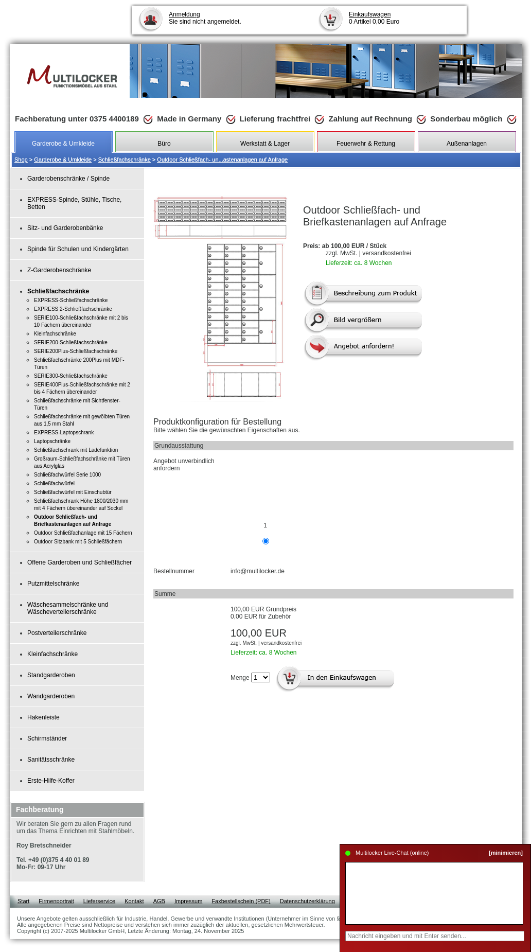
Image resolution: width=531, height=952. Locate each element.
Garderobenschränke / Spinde (68, 178)
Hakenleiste (43, 717)
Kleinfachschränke (52, 654)
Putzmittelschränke (53, 583)
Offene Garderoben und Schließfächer (79, 562)
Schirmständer (47, 738)
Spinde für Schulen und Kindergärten (78, 249)
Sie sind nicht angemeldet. (205, 18)
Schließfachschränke (124, 159)
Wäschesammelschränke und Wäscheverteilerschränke (67, 608)
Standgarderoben (51, 675)
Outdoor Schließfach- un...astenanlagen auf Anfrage (222, 159)
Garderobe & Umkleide (63, 159)
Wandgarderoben (51, 696)
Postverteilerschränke (56, 633)
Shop (21, 159)
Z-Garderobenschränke (59, 270)
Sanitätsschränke (51, 759)
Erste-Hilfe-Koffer (51, 780)
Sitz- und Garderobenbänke (65, 228)
